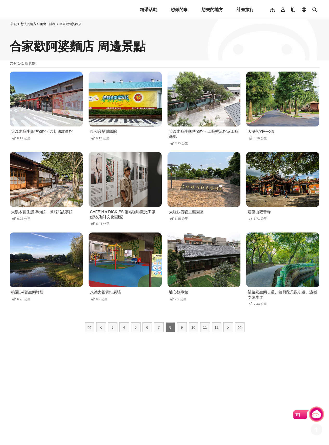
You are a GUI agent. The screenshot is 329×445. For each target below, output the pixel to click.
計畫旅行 (245, 9)
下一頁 (228, 327)
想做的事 (179, 9)
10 (193, 327)
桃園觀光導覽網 (41, 10)
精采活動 (148, 9)
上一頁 (101, 327)
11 (205, 327)
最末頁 (240, 327)
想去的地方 (212, 9)
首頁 (14, 24)
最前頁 (89, 327)
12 (216, 327)
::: (8, 24)
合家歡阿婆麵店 (70, 24)
